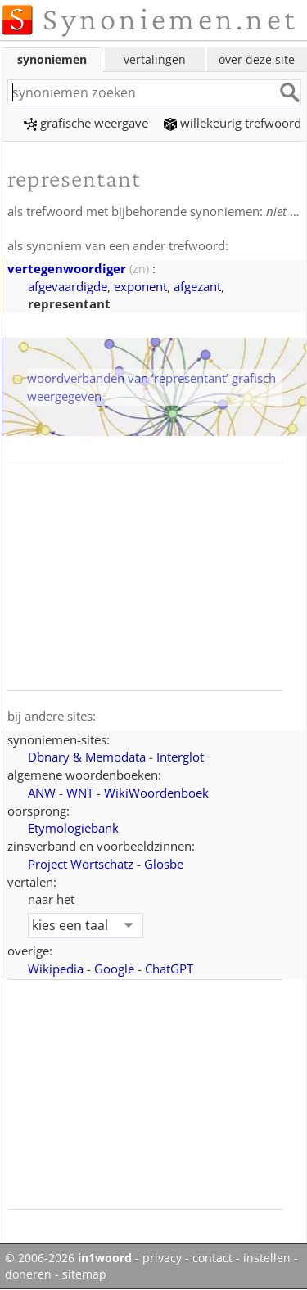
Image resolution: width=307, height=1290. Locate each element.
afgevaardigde (67, 286)
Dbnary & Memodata (87, 756)
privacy (162, 1258)
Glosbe (163, 864)
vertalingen (155, 59)
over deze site (257, 59)
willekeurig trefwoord (232, 123)
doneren (28, 1274)
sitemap (84, 1274)
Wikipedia (56, 968)
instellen (267, 1258)
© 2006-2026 (68, 1258)
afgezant (197, 286)
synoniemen (52, 59)
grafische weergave (86, 123)
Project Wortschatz (80, 864)
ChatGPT (169, 968)
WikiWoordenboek (156, 792)
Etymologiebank (73, 828)
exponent (140, 286)
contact (212, 1258)
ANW (42, 792)
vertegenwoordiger (66, 268)
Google (114, 968)
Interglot (180, 756)
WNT (79, 792)
